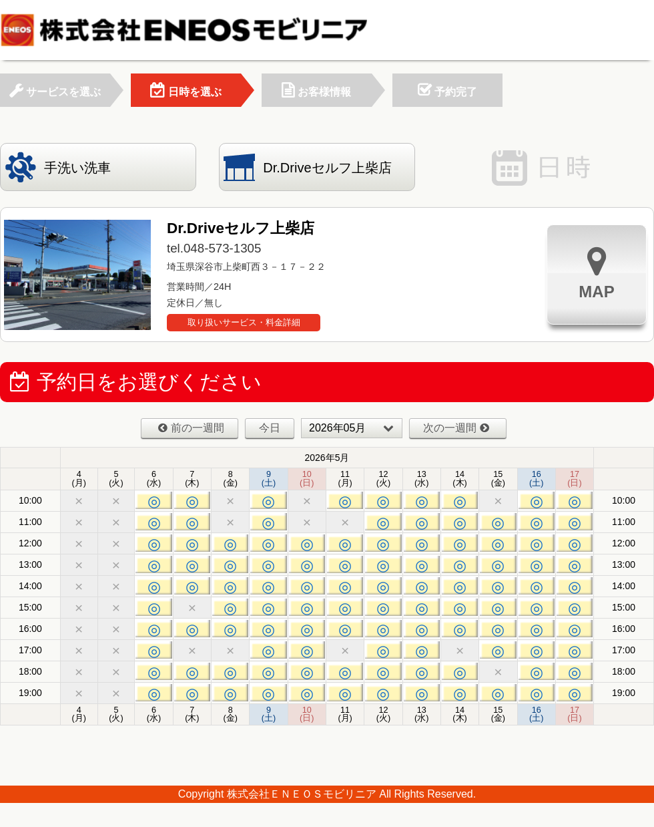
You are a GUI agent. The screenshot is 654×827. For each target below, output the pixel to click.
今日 (269, 428)
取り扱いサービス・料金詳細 (244, 322)
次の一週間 (456, 428)
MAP (596, 273)
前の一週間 (191, 428)
